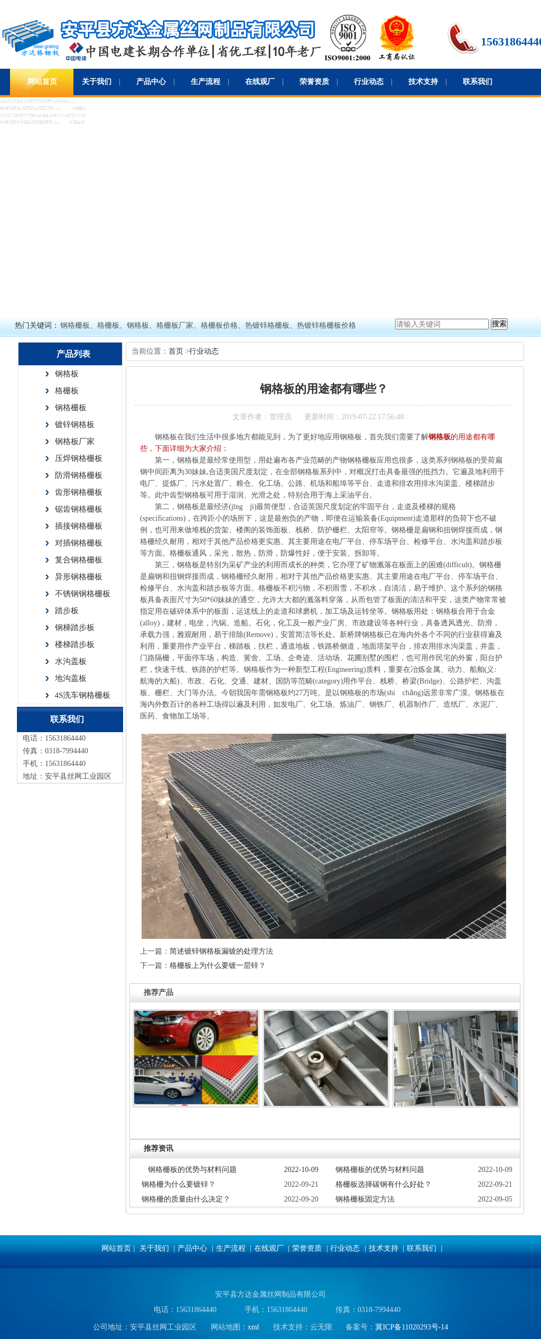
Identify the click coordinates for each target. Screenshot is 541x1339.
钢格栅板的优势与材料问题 (192, 1170)
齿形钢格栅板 (78, 492)
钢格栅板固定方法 (365, 1199)
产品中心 (151, 82)
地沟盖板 (71, 678)
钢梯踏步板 (75, 627)
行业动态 (369, 82)
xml (253, 1327)
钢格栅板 (71, 407)
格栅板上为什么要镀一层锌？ (218, 965)
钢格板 (67, 374)
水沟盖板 (71, 661)
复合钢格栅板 (78, 560)
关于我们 (96, 82)
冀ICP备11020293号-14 (411, 1327)
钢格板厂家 (75, 441)
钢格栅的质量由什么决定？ (186, 1199)
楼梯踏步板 (75, 644)
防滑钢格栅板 (78, 475)
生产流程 (205, 82)
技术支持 (423, 82)
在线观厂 (260, 82)
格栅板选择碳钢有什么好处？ (383, 1184)
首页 (177, 351)
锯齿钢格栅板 (78, 509)
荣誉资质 (314, 82)
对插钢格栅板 (78, 543)
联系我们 (477, 82)
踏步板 (67, 610)
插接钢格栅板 (78, 526)
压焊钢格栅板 (78, 458)
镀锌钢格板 (75, 424)
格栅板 (67, 390)
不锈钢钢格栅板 (82, 593)
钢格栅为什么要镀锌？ (179, 1184)
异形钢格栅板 (78, 576)
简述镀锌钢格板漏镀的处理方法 (221, 951)
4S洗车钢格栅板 (83, 695)
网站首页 (42, 82)
